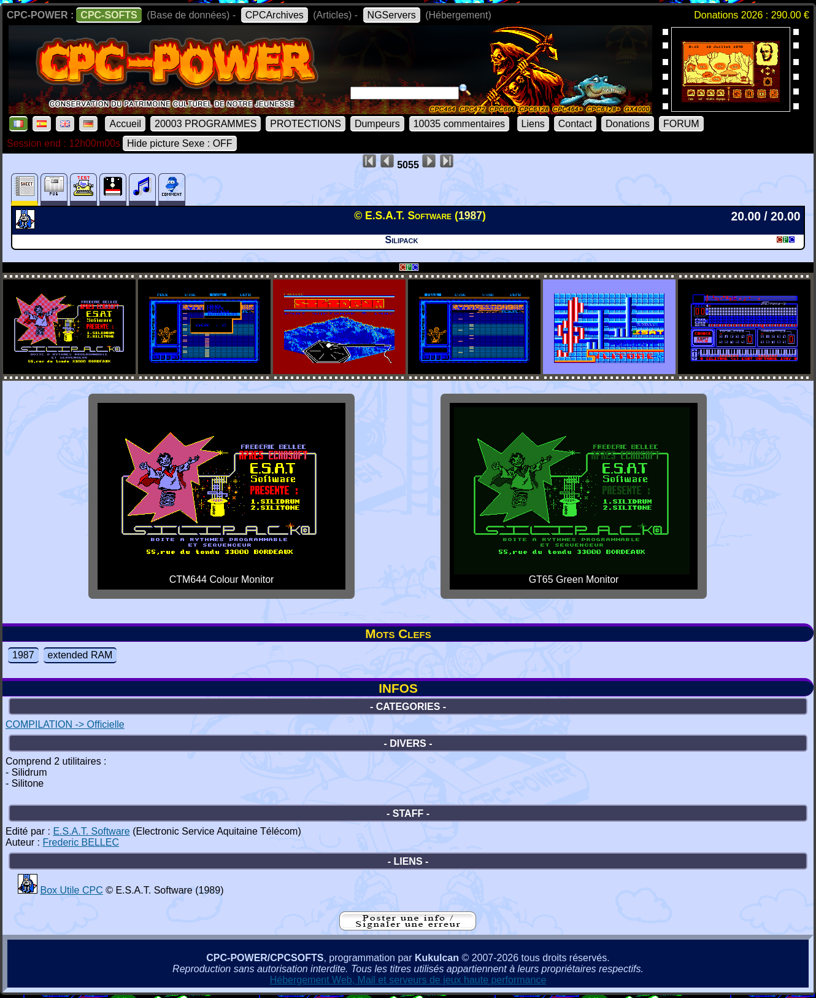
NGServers (392, 15)
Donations (628, 124)
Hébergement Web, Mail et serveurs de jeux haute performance (408, 980)
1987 (23, 655)
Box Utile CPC (71, 890)
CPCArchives (274, 15)
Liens (533, 124)
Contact (575, 124)
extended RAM (80, 655)
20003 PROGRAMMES (205, 124)
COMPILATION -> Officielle (65, 724)
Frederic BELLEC (80, 842)
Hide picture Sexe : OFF (180, 143)
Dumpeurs (377, 124)
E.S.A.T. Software (91, 831)
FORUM (681, 124)
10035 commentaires (459, 124)
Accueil (125, 124)
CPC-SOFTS (108, 15)
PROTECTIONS (305, 124)
